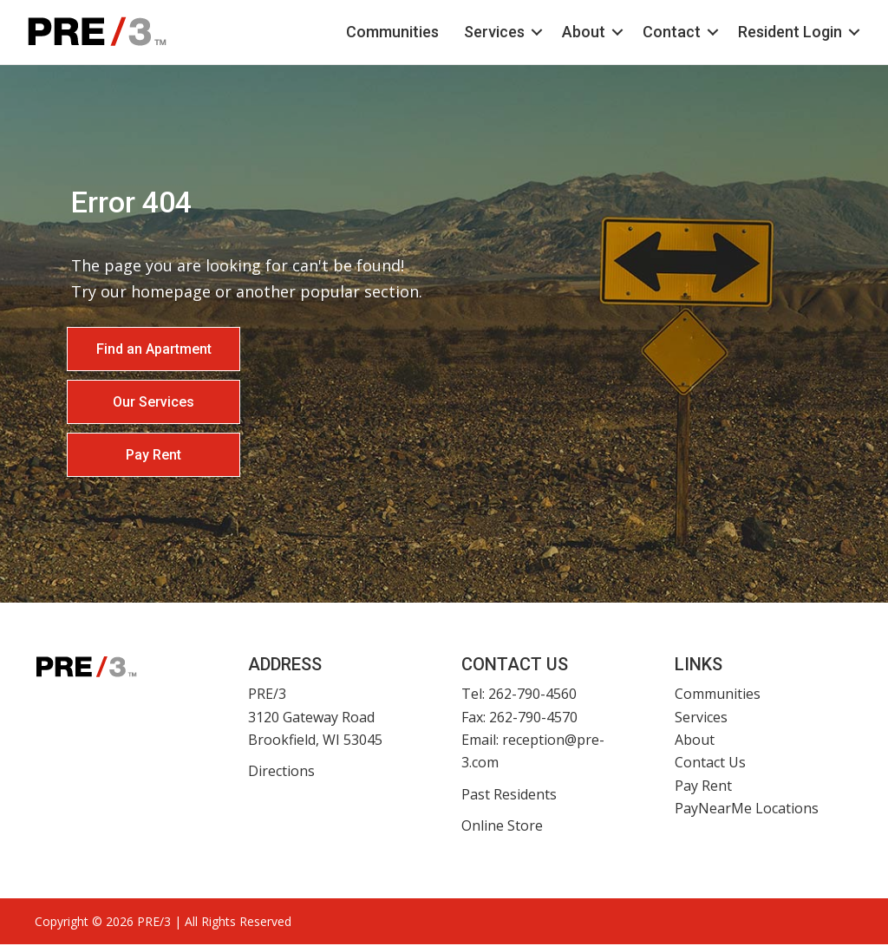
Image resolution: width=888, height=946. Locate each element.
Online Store (502, 827)
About (695, 741)
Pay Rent (703, 787)
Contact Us (710, 764)
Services (701, 718)
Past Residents (509, 796)
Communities (718, 695)
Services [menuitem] (481, 32)
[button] (524, 33)
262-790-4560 (532, 695)
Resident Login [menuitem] (777, 32)
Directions (281, 773)
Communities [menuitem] (379, 32)
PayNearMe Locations (747, 809)
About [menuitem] (570, 32)
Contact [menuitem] (659, 32)
